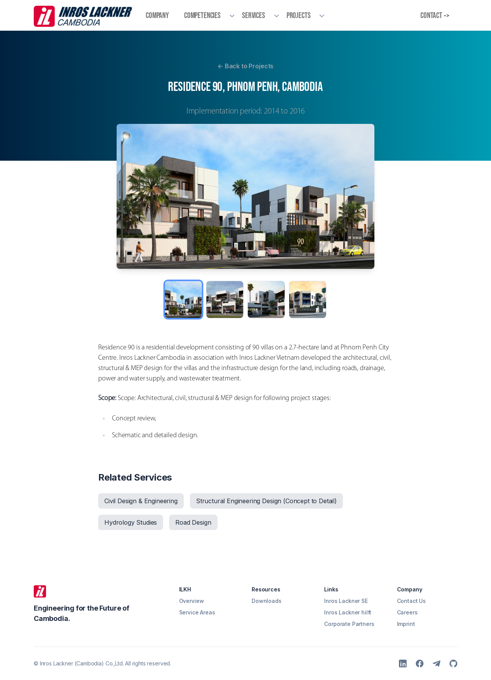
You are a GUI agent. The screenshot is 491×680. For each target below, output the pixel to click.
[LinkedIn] (403, 663)
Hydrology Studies (130, 522)
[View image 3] (266, 299)
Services (253, 15)
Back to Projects (245, 66)
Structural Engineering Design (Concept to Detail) (266, 501)
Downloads (267, 601)
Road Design (193, 522)
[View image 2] (224, 299)
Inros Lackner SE (345, 601)
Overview (191, 601)
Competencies (202, 15)
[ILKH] (40, 591)
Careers (407, 612)
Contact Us (411, 601)
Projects (299, 15)
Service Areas (197, 612)
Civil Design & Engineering (141, 501)
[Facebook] (419, 663)
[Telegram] (436, 663)
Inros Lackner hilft (347, 612)
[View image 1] (183, 299)
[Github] (453, 663)
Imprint (406, 624)
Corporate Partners (349, 624)
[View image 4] (307, 299)
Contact (435, 15)
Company (157, 15)
